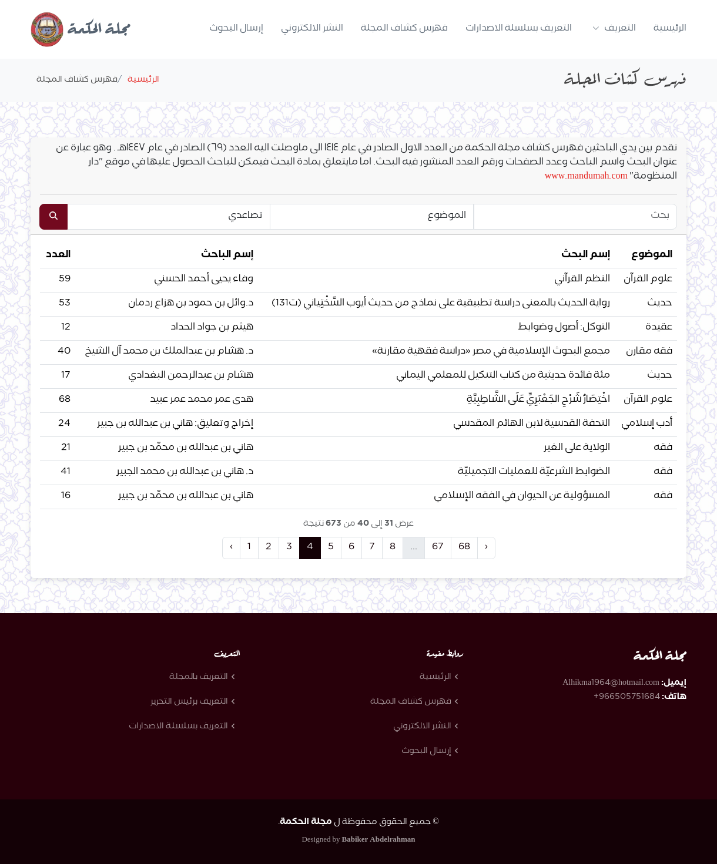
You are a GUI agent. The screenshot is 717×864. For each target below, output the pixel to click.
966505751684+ (627, 697)
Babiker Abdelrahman (379, 840)
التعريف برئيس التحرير (189, 702)
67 (438, 548)
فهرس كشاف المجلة (404, 29)
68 (464, 548)
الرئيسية (670, 29)
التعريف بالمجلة (198, 678)
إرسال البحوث (236, 29)
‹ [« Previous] (231, 548)
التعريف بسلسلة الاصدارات (518, 29)
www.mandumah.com (586, 177)
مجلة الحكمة (80, 30)
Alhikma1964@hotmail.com (610, 683)
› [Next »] (486, 548)
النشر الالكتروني (312, 29)
